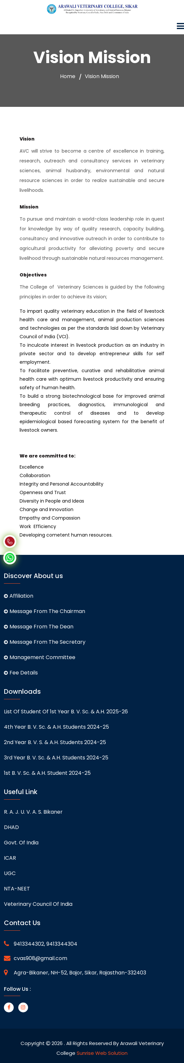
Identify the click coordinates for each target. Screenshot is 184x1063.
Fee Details (21, 672)
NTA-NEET (17, 888)
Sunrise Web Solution (102, 1053)
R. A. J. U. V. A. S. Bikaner (33, 812)
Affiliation (18, 596)
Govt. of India (21, 842)
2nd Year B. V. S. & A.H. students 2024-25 (55, 742)
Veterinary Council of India (38, 904)
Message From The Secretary (44, 642)
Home (67, 76)
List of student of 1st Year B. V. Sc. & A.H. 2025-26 (66, 711)
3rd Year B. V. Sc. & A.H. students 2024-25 (56, 757)
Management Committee (39, 657)
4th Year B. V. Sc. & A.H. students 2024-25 (56, 727)
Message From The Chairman (44, 611)
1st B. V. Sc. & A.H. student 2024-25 (47, 773)
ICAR (10, 858)
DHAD (11, 827)
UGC (10, 873)
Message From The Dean (38, 626)
